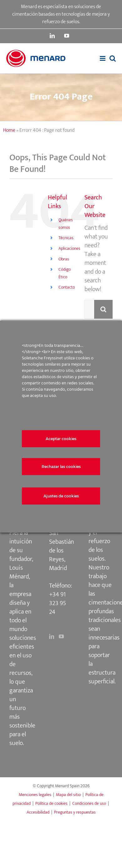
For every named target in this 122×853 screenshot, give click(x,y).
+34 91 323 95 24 (57, 603)
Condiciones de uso (89, 803)
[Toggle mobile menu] (103, 58)
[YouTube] (61, 636)
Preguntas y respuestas (75, 812)
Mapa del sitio (68, 794)
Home (9, 130)
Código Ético (64, 273)
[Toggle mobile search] (112, 58)
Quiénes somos (65, 223)
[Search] (103, 309)
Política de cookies (51, 803)
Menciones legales (35, 794)
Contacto (66, 287)
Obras (63, 259)
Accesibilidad (38, 812)
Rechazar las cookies (61, 466)
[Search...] (89, 309)
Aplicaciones (69, 248)
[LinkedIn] (51, 636)
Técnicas (66, 237)
